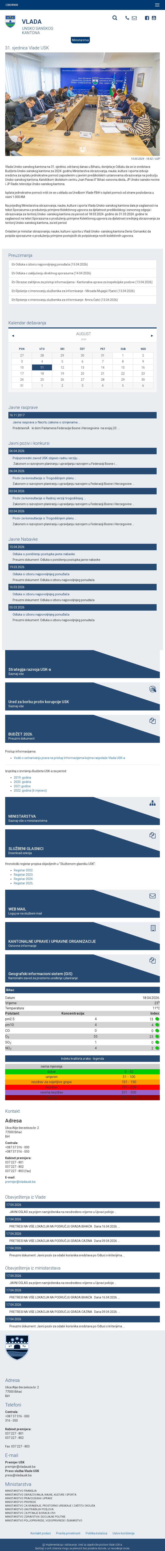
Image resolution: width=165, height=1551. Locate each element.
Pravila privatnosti (68, 1533)
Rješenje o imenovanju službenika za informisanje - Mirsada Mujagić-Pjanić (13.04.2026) (73, 291)
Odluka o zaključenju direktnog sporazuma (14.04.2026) (51, 273)
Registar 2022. (23, 870)
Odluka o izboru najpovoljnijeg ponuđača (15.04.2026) (50, 264)
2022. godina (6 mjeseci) (30, 790)
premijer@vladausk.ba (20, 1181)
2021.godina (22, 786)
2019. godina (22, 777)
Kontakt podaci (41, 1533)
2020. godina (22, 782)
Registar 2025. (23, 883)
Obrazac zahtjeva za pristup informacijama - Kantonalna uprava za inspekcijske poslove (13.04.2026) (82, 282)
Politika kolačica (96, 1533)
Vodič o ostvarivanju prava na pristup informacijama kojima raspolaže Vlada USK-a (69, 758)
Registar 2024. (23, 879)
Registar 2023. (23, 874)
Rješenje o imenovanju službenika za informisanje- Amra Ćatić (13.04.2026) (65, 300)
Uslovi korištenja (123, 1533)
